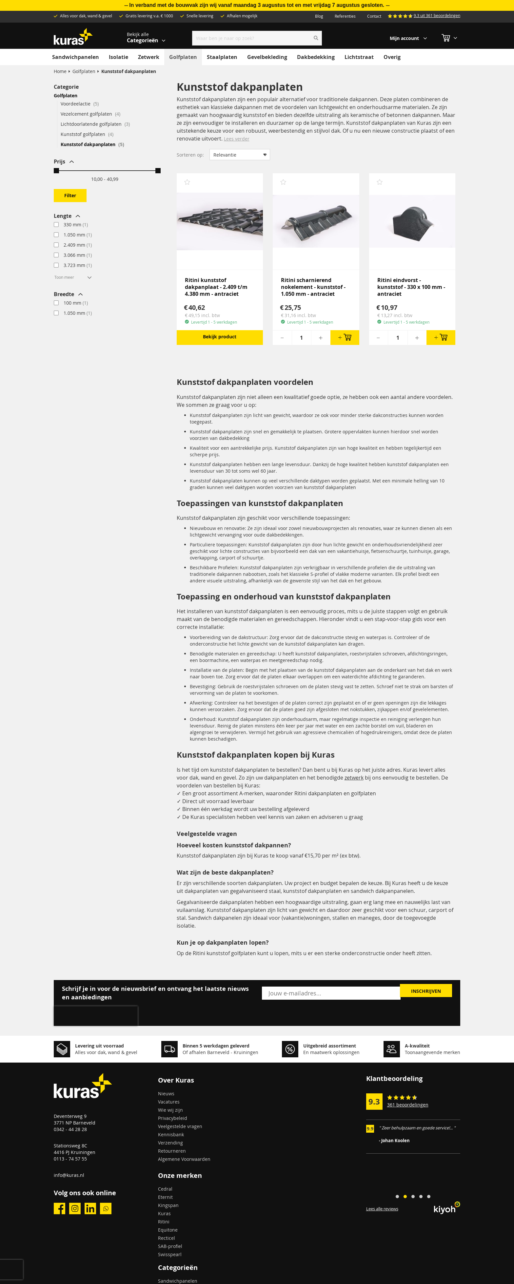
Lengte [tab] (62, 215)
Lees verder (236, 139)
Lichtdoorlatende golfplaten (95, 124)
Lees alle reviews (382, 1209)
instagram (75, 1208)
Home (60, 71)
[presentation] (96, 1016)
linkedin (90, 1208)
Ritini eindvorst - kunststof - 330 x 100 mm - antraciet (411, 287)
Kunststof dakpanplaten (92, 144)
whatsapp (105, 1208)
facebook (59, 1208)
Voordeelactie (80, 104)
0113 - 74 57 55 (70, 1159)
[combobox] (257, 38)
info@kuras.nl (69, 1175)
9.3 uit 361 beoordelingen (437, 15)
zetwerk (354, 777)
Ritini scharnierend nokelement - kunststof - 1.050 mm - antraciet (313, 287)
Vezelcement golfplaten (90, 114)
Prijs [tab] (59, 161)
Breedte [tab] (64, 294)
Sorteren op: (190, 155)
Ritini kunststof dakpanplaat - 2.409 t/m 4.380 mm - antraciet (216, 287)
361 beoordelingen (407, 1105)
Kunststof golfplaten (87, 134)
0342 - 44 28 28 (70, 1129)
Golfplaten (83, 71)
